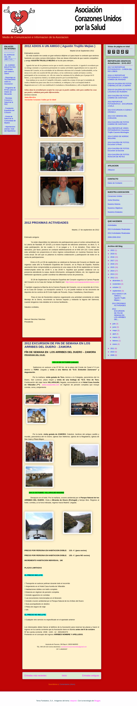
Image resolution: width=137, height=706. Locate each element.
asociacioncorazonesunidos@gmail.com (74, 647)
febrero (116, 341)
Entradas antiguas (90, 675)
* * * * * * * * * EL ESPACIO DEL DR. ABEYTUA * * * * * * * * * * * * (10, 57)
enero (115, 344)
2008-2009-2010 (114, 237)
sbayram (73, 701)
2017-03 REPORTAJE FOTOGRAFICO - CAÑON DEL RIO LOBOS (120, 69)
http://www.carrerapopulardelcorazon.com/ (82, 282)
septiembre (117, 291)
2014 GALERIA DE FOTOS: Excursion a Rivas (118, 143)
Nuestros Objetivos (115, 208)
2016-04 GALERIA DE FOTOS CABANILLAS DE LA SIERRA (119, 85)
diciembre (117, 281)
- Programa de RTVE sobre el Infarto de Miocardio (10, 91)
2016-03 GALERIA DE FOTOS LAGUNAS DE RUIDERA (119, 91)
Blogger (97, 701)
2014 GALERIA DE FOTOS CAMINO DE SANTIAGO (118, 123)
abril (114, 334)
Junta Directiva (113, 200)
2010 (112, 352)
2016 (112, 264)
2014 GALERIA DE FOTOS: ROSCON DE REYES (118, 155)
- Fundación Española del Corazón (9, 110)
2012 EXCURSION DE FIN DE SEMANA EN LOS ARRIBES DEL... (119, 314)
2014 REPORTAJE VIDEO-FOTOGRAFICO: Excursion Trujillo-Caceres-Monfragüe (118, 130)
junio (115, 327)
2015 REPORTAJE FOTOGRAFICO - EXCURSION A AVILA (120, 104)
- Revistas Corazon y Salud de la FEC (8, 101)
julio (114, 324)
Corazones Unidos (115, 196)
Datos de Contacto (115, 183)
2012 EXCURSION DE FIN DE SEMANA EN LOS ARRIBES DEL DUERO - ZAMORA (57, 345)
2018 (112, 257)
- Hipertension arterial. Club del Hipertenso (10, 129)
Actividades (112, 225)
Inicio (64, 675)
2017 (112, 261)
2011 (112, 348)
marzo (115, 337)
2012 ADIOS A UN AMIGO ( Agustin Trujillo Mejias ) (59, 46)
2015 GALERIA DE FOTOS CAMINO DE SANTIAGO (118, 97)
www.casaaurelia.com (50, 385)
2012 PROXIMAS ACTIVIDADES (46, 222)
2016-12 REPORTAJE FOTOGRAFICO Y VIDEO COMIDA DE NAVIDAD (118, 77)
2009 (112, 355)
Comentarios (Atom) (67, 684)
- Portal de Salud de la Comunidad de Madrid (10, 119)
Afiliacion (111, 170)
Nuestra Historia (114, 204)
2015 (112, 267)
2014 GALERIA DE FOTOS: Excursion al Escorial (118, 149)
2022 (112, 250)
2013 (112, 274)
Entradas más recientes (35, 675)
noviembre (117, 284)
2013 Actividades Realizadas (119, 229)
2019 (112, 254)
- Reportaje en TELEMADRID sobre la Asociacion (10, 80)
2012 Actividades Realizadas (119, 233)
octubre (116, 287)
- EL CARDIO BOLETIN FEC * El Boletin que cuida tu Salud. (10, 69)
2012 (112, 278)
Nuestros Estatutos (115, 212)
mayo (115, 330)
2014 (112, 271)
